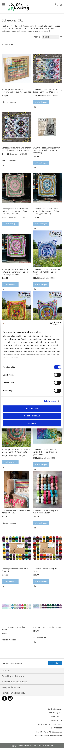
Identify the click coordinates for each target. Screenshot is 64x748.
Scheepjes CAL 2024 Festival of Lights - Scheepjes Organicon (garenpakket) (46, 451)
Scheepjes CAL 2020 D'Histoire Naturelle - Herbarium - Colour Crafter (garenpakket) (15, 211)
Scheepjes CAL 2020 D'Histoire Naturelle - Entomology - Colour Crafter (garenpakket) (46, 211)
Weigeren (32, 423)
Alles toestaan (32, 408)
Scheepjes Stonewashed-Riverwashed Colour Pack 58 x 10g (16, 90)
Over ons (6, 670)
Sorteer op (36, 37)
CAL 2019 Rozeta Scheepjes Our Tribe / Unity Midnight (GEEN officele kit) (46, 150)
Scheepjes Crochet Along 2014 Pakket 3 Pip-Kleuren (45, 511)
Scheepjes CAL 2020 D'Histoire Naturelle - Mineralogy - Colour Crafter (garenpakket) (15, 271)
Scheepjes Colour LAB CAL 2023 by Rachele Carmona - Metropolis (47, 90)
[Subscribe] (55, 663)
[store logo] (18, 7)
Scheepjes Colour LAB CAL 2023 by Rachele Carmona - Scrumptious (16, 149)
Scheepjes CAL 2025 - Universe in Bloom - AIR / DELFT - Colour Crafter (47, 271)
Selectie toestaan (32, 416)
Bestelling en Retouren (13, 676)
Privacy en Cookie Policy (13, 692)
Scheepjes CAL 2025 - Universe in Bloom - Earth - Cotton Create (16, 450)
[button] (4, 106)
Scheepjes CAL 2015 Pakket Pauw (47, 627)
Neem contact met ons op (14, 681)
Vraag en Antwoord (11, 687)
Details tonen (50, 401)
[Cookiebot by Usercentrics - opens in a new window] (50, 323)
